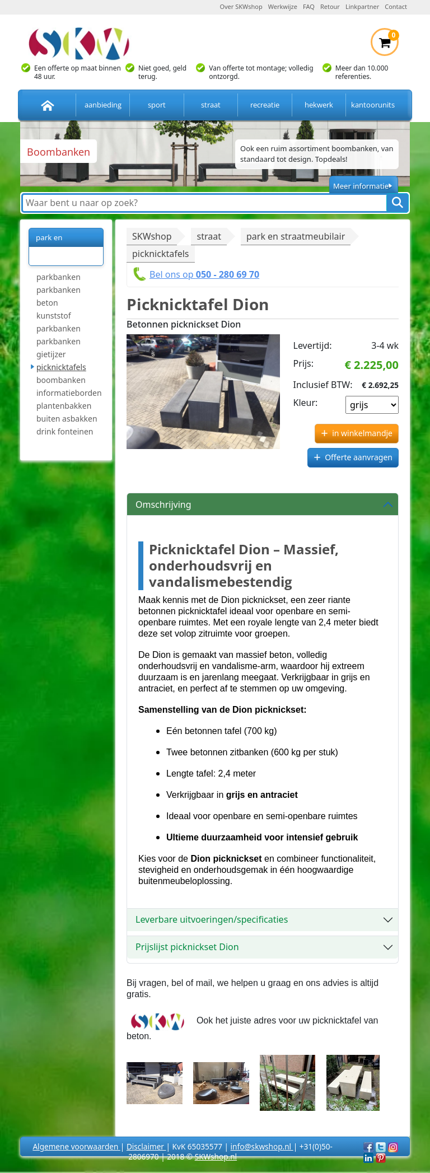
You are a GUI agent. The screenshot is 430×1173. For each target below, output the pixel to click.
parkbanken (58, 277)
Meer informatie (361, 186)
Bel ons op (204, 274)
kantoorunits (373, 105)
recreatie (264, 105)
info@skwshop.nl (262, 1146)
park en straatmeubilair (63, 246)
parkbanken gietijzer (58, 347)
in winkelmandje (362, 433)
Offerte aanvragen (358, 457)
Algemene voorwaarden (76, 1146)
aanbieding (103, 105)
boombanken (61, 380)
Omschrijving (163, 504)
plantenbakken (63, 405)
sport (157, 105)
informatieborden (69, 392)
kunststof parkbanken (58, 322)
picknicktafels (61, 367)
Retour (330, 6)
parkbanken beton (58, 296)
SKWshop (151, 236)
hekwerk (319, 105)
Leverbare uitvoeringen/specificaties (211, 919)
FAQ (309, 6)
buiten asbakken (66, 418)
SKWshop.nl (216, 1156)
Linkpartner (362, 6)
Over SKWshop (240, 6)
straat (211, 105)
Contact (396, 6)
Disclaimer (146, 1146)
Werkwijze (282, 6)
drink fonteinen (64, 431)
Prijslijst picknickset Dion (187, 947)
